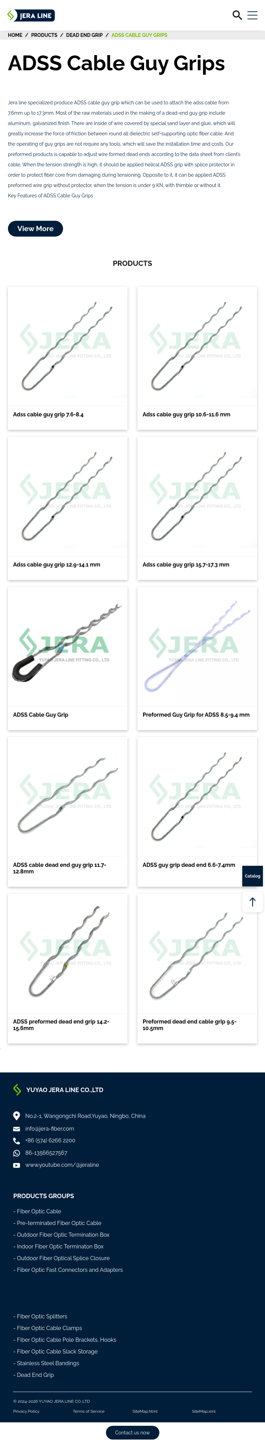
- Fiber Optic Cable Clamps (47, 1328)
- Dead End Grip (33, 1375)
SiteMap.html (144, 1411)
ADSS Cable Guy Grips (139, 35)
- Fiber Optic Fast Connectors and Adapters (68, 1270)
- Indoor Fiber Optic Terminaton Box (58, 1246)
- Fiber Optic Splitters (40, 1316)
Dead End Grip (84, 35)
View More (35, 228)
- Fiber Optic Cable (37, 1211)
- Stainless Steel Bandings (46, 1363)
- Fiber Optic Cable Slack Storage (55, 1351)
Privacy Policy (26, 1411)
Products (44, 35)
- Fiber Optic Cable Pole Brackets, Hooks (64, 1340)
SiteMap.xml (204, 1411)
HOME (15, 35)
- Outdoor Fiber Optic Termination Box (61, 1235)
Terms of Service (88, 1411)
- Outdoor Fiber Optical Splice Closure (61, 1258)
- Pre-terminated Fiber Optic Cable (57, 1223)
